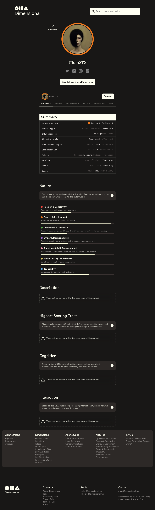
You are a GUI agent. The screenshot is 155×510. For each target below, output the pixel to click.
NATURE (58, 93)
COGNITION (99, 93)
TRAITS (86, 93)
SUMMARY (46, 93)
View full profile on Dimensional (77, 82)
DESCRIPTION (72, 93)
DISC (111, 93)
